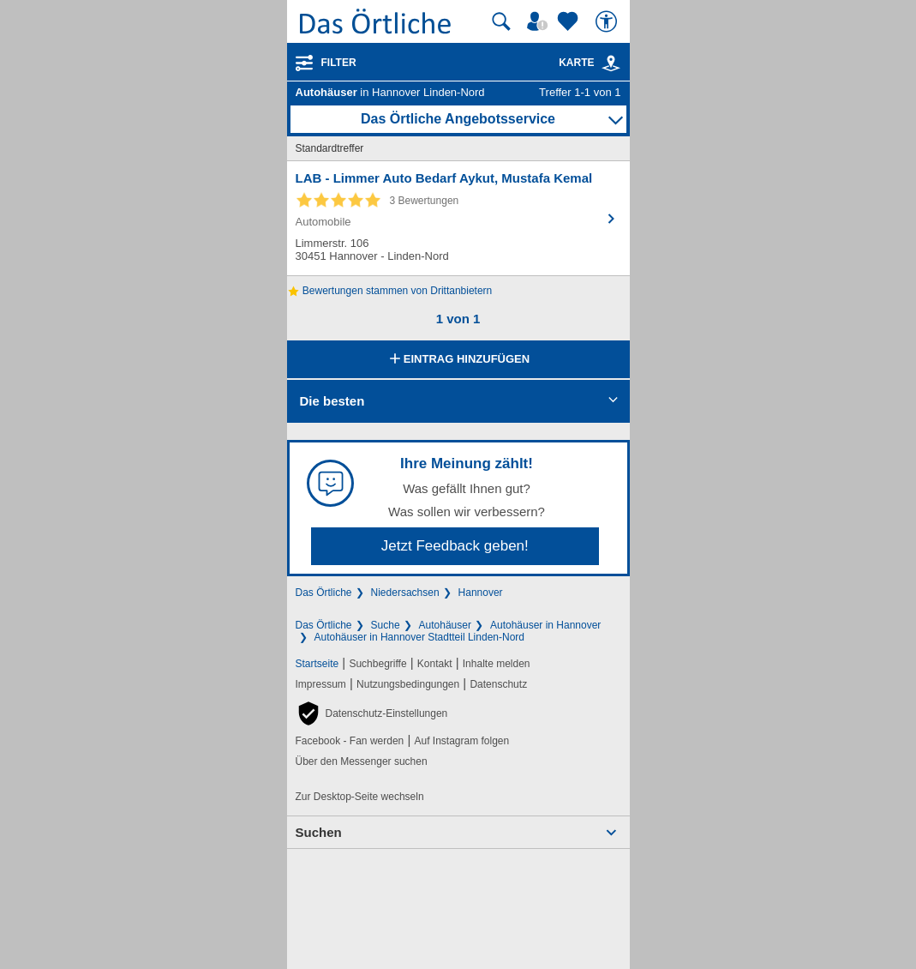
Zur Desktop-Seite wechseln (360, 797)
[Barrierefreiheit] (608, 21)
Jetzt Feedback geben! (455, 546)
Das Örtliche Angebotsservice (458, 118)
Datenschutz (498, 684)
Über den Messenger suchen (362, 761)
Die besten (332, 401)
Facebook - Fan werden (350, 741)
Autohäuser (445, 625)
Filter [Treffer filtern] (338, 63)
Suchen (319, 832)
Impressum (321, 684)
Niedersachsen (405, 593)
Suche (385, 625)
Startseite (317, 664)
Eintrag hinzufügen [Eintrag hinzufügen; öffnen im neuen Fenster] (458, 360)
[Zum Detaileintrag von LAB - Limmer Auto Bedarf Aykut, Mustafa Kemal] (458, 218)
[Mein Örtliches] (540, 21)
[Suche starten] (501, 21)
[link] (611, 63)
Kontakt (434, 664)
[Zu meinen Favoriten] (570, 21)
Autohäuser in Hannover (545, 625)
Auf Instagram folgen (461, 741)
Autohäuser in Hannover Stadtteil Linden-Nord (419, 637)
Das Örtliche (324, 593)
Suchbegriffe (377, 664)
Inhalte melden (496, 664)
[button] (372, 713)
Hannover (480, 593)
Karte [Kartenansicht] (589, 63)
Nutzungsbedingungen (407, 684)
